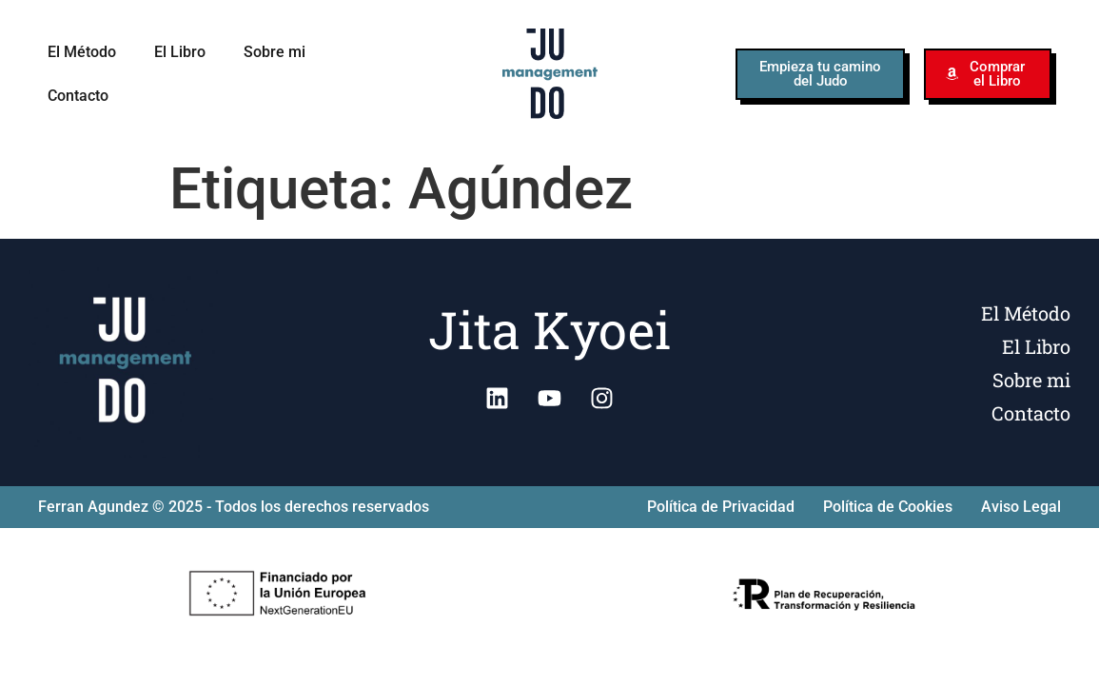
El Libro (180, 52)
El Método (82, 52)
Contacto (78, 96)
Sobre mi (274, 52)
